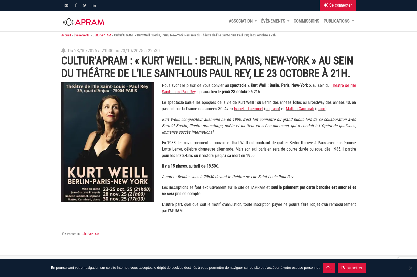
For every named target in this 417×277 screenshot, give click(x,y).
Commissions (306, 21)
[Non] (410, 268)
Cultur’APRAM (101, 35)
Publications (337, 21)
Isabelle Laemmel (248, 108)
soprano (272, 108)
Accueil (66, 35)
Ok (329, 268)
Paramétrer (352, 268)
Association (241, 21)
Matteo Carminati (300, 108)
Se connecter (338, 5)
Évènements (273, 21)
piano (321, 108)
